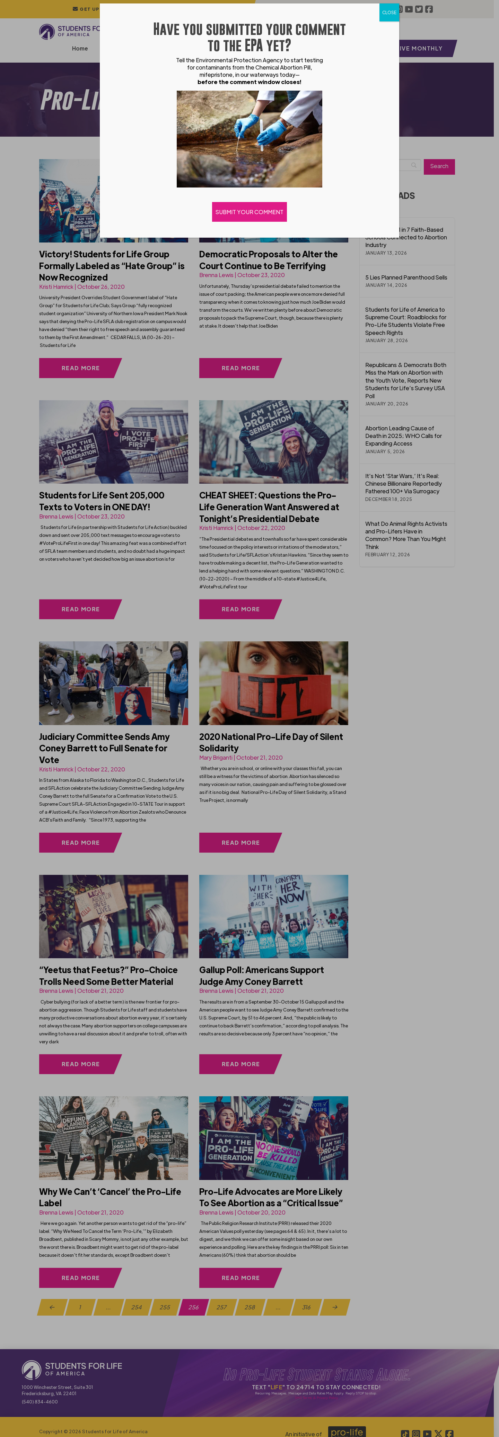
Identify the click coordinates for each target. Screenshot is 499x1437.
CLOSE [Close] (389, 12)
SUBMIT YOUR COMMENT (249, 212)
